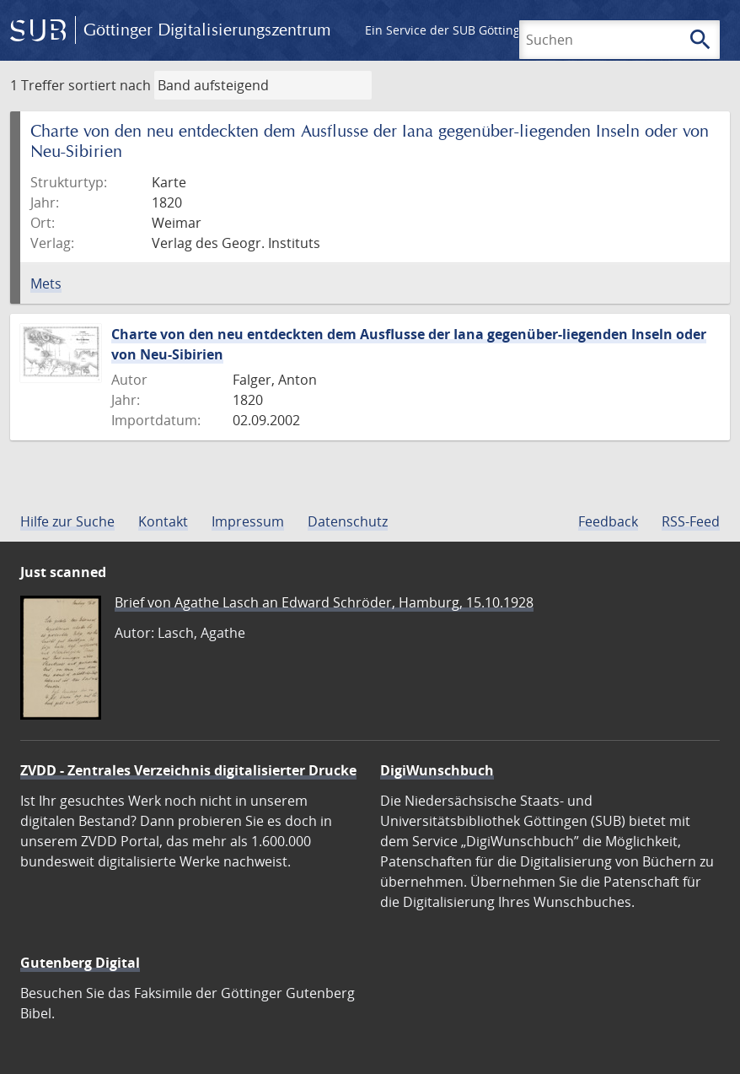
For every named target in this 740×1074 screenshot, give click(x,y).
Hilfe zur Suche (67, 521)
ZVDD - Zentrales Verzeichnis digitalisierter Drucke (188, 770)
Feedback (608, 521)
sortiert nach (109, 85)
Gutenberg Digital (80, 962)
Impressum (248, 521)
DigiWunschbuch (437, 770)
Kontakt (163, 521)
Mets (46, 283)
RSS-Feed (691, 521)
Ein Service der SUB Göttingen (449, 30)
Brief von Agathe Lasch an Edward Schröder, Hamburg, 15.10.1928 (324, 602)
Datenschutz (348, 521)
